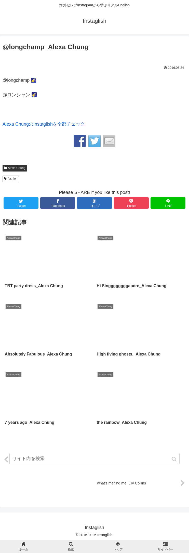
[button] (175, 459)
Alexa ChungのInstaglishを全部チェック (44, 124)
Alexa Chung (16, 168)
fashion (13, 178)
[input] (94, 458)
